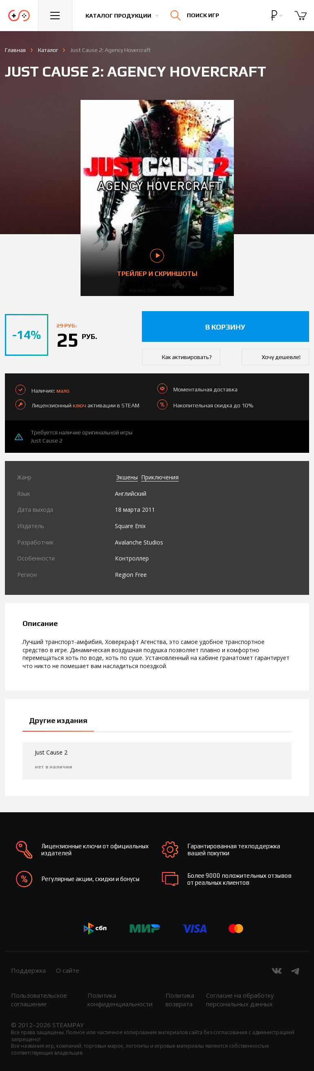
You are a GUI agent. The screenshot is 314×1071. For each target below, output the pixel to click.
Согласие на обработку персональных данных (240, 999)
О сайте (67, 970)
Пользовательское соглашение (39, 999)
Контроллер (132, 558)
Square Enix (130, 526)
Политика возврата (180, 999)
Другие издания (58, 720)
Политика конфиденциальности (120, 999)
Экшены (127, 477)
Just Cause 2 (47, 440)
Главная (15, 50)
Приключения (160, 477)
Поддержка (28, 970)
